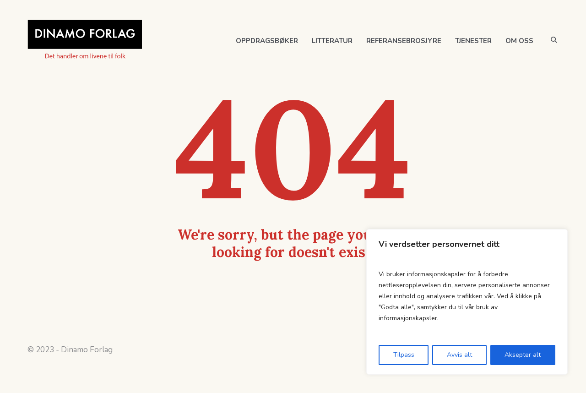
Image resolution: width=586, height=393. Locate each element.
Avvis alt (459, 354)
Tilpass (403, 354)
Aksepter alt (523, 354)
